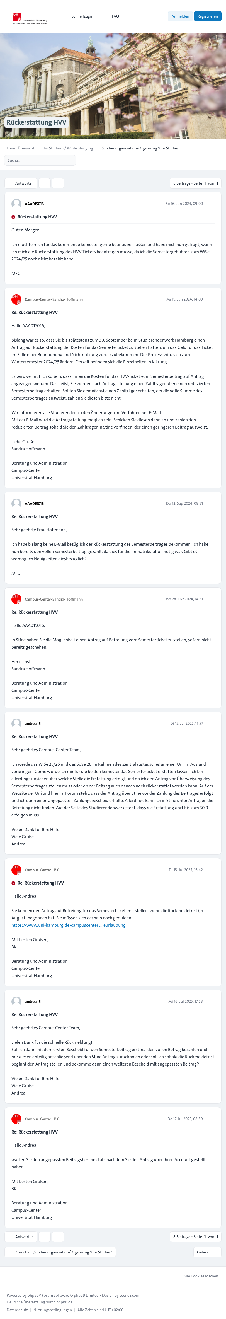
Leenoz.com (129, 1295)
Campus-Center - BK (42, 870)
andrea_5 (33, 723)
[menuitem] (80, 16)
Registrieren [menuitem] (208, 16)
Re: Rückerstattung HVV (34, 312)
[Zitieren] (210, 203)
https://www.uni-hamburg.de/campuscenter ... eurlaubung (68, 925)
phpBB (33, 1295)
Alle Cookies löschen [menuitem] (197, 1276)
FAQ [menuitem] (112, 16)
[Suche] (60, 160)
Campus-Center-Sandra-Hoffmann (54, 299)
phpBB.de (64, 1301)
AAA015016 (34, 204)
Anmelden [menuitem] (180, 16)
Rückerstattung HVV (37, 217)
